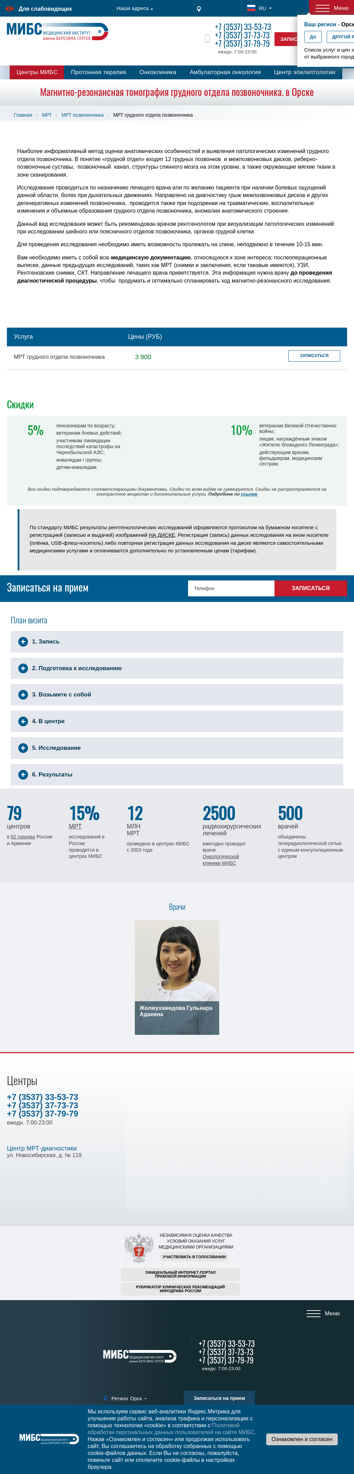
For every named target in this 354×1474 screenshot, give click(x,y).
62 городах (23, 837)
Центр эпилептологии (304, 72)
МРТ (47, 115)
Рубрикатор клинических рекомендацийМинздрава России (180, 1289)
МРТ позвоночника (83, 115)
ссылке (249, 494)
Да (313, 36)
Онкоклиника (157, 72)
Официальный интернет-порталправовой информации (180, 1274)
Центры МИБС (37, 72)
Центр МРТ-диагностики (42, 1148)
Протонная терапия (98, 72)
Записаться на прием (219, 1398)
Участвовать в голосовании (194, 1257)
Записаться (314, 355)
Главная (23, 115)
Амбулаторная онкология (225, 72)
